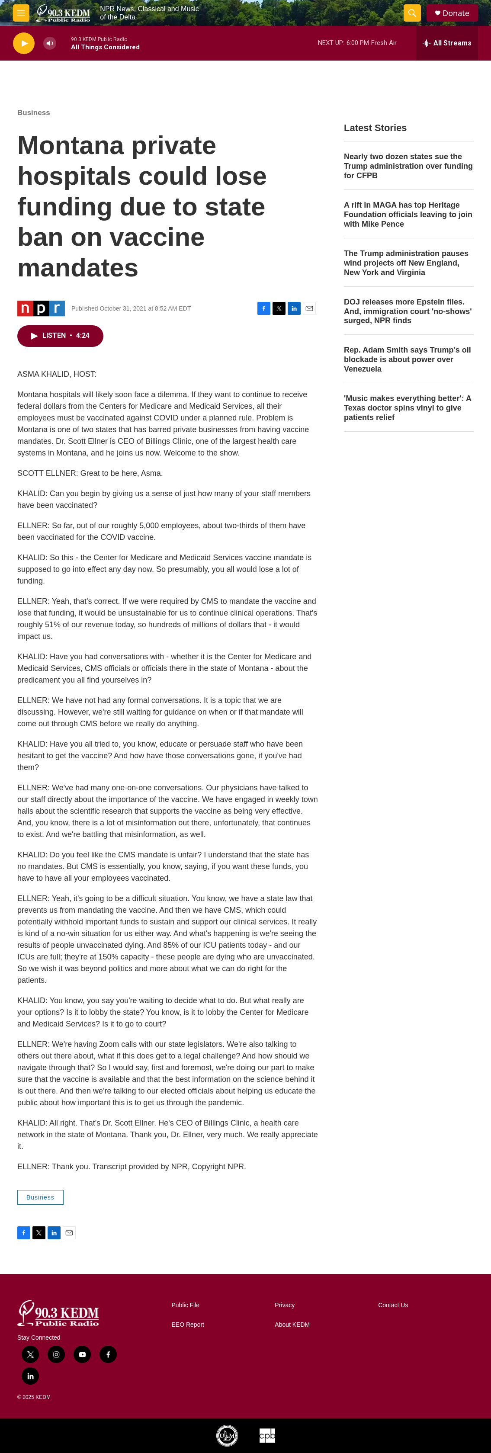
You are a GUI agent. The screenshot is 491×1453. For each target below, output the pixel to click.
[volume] (49, 43)
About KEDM (292, 1324)
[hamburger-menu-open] (21, 13)
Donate (456, 13)
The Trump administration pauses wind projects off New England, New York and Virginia (406, 263)
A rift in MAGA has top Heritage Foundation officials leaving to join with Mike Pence (408, 214)
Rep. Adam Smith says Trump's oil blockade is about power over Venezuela (407, 359)
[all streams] (447, 43)
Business (33, 113)
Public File (186, 1305)
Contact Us (393, 1305)
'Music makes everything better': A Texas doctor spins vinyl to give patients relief (407, 408)
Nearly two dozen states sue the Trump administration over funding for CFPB (408, 166)
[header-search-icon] (412, 13)
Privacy (285, 1305)
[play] (24, 43)
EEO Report (188, 1324)
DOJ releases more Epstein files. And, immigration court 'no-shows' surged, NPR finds (408, 311)
